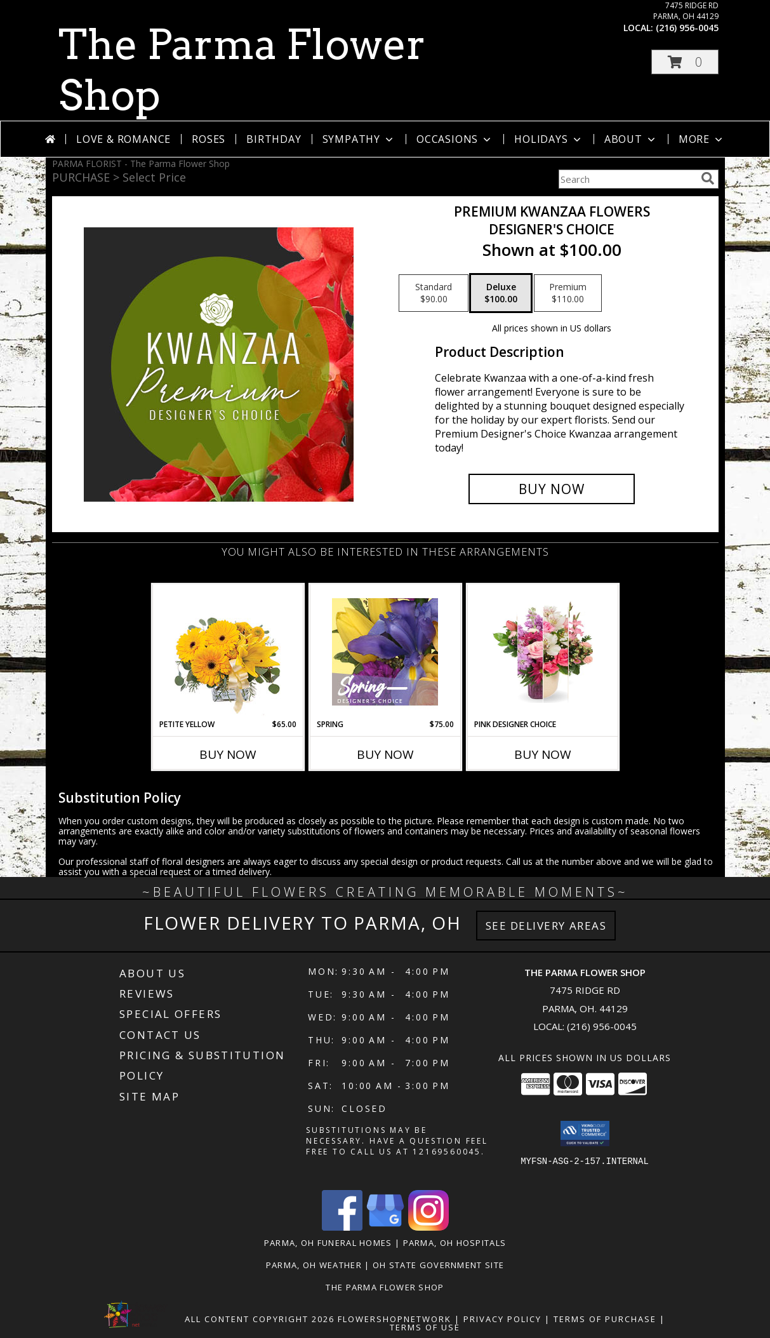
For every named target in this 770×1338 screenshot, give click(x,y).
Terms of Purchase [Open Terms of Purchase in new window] (605, 1319)
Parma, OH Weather (314, 1265)
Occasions (454, 139)
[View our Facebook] (342, 1227)
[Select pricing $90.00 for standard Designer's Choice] (433, 293)
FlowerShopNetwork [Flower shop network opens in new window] (394, 1319)
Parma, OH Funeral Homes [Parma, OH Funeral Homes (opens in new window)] (328, 1242)
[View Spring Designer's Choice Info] (385, 651)
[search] (708, 178)
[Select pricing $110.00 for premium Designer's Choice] (567, 293)
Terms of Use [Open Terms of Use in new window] (425, 1327)
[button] (685, 62)
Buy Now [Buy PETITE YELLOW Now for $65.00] (227, 754)
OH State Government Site (438, 1265)
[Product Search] (627, 179)
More (702, 139)
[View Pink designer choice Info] (542, 651)
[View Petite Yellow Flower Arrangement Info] (228, 651)
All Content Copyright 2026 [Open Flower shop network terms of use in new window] (260, 1319)
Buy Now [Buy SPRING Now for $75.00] (385, 754)
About (631, 139)
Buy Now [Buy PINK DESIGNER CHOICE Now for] (542, 754)
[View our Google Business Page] (385, 1227)
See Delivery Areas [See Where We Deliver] (546, 925)
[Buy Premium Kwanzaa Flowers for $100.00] (551, 489)
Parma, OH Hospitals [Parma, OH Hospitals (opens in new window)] (455, 1242)
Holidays (548, 139)
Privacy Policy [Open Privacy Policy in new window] (502, 1319)
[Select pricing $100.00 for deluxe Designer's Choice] (501, 293)
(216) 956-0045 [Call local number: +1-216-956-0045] (687, 28)
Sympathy (358, 139)
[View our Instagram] (428, 1227)
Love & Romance (123, 139)
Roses (208, 139)
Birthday (273, 139)
